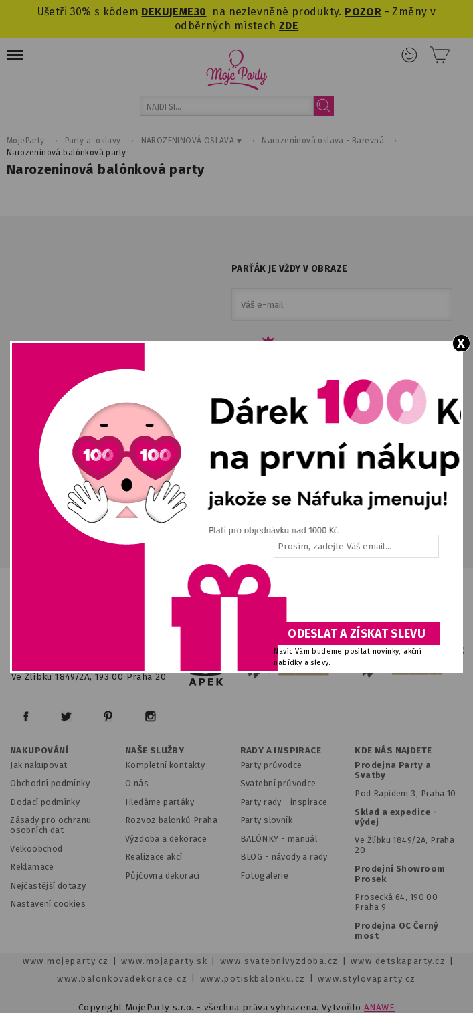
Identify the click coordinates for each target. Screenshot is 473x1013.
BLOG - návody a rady (284, 857)
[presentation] (355, 595)
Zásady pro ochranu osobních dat (50, 825)
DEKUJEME (167, 11)
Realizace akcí (154, 857)
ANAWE (379, 1007)
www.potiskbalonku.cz (253, 979)
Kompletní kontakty (165, 765)
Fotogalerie (264, 875)
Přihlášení (409, 55)
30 (200, 11)
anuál (306, 839)
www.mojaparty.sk (164, 961)
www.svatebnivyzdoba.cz (279, 961)
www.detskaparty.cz (398, 961)
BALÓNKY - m (268, 839)
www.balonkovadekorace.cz (122, 979)
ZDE (288, 25)
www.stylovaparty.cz (366, 979)
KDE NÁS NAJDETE (393, 750)
